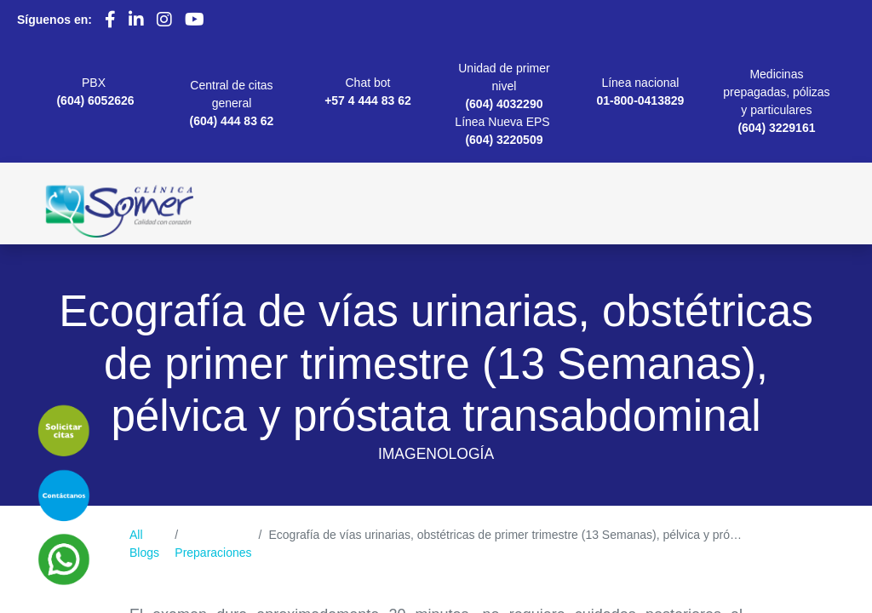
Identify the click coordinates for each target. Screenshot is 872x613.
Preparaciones (213, 552)
